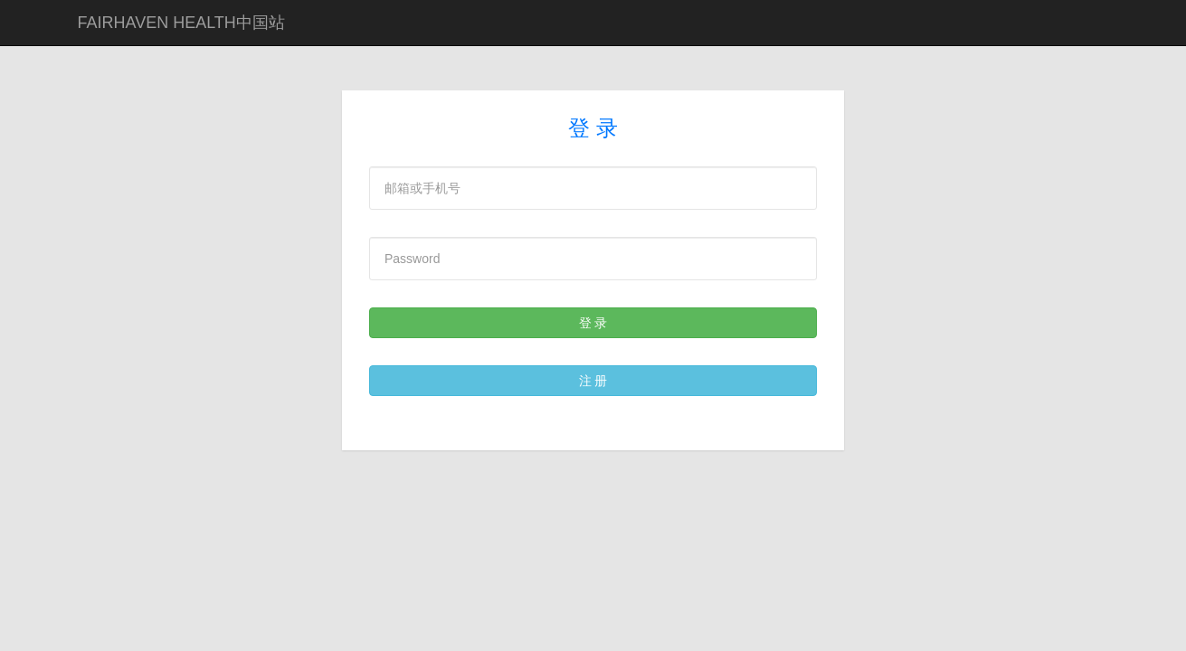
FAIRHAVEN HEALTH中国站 (181, 23)
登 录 (593, 323)
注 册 (593, 380)
